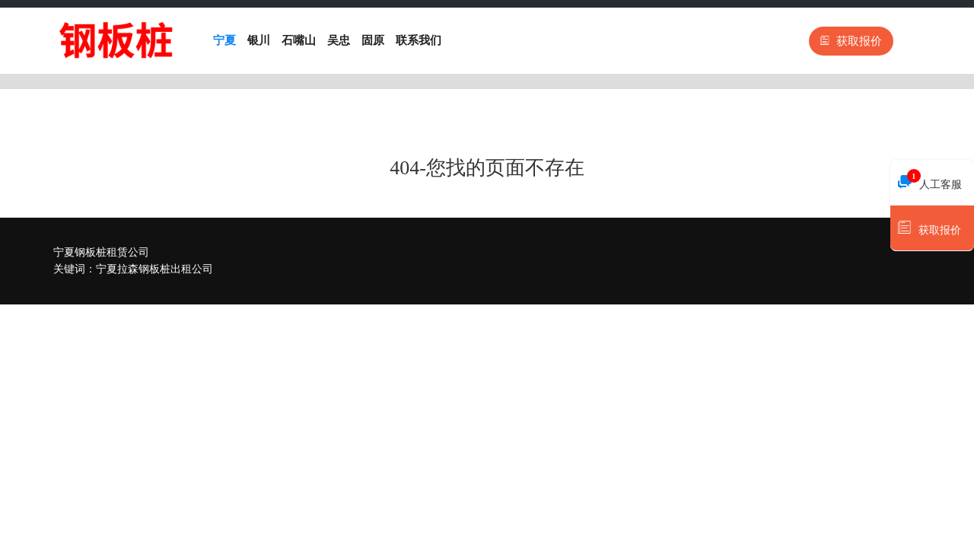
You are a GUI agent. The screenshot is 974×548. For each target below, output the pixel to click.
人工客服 (930, 180)
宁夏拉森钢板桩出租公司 (154, 269)
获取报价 (851, 41)
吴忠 (338, 40)
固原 (372, 40)
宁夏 (224, 40)
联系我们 (418, 40)
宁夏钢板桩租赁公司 (101, 252)
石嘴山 (299, 40)
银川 (258, 40)
